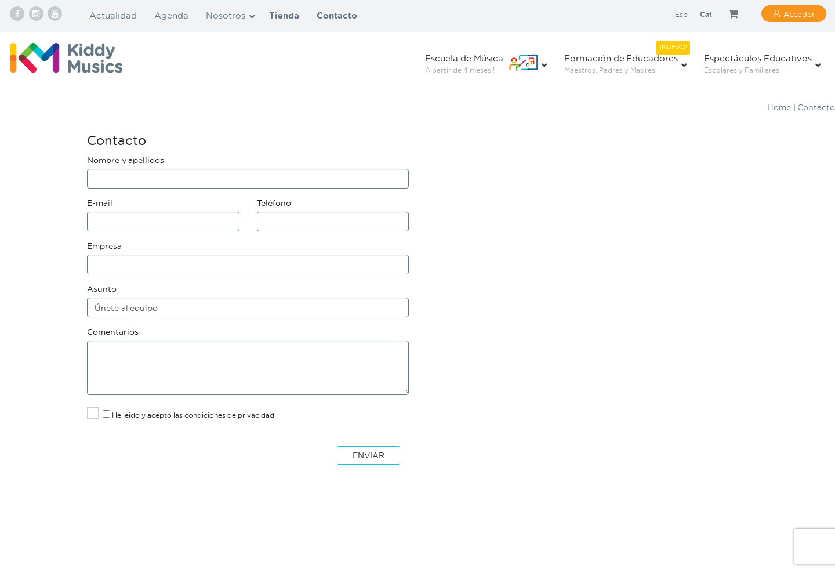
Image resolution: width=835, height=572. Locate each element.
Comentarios (113, 331)
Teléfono (274, 202)
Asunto (102, 288)
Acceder (799, 14)
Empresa (104, 245)
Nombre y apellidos (125, 159)
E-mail (99, 202)
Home (779, 107)
